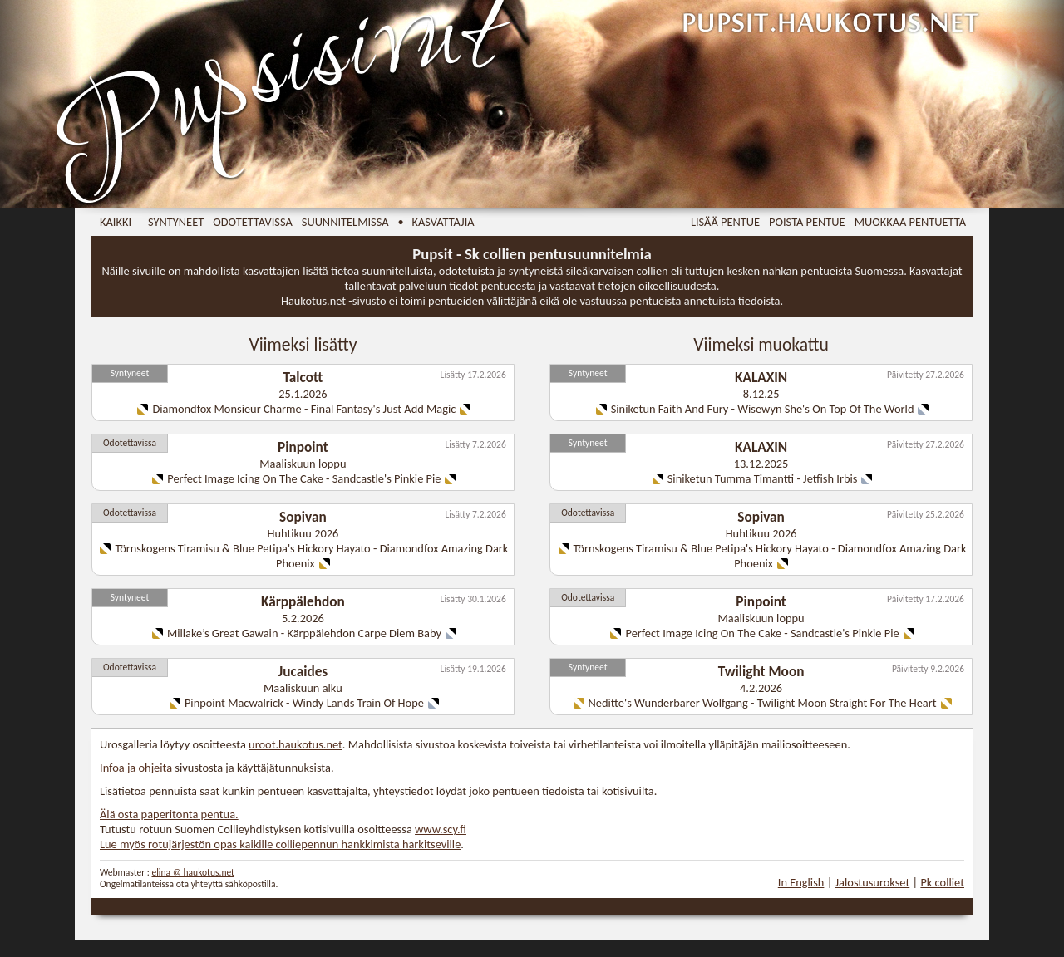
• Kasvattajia (436, 221)
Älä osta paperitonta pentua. (169, 814)
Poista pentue (807, 221)
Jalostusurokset (872, 882)
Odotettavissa (253, 221)
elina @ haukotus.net (192, 872)
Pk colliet (942, 882)
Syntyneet (176, 221)
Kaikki (115, 221)
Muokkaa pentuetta (910, 221)
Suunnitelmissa (345, 221)
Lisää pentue (725, 221)
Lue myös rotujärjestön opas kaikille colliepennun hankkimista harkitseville (280, 844)
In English (801, 882)
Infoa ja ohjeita (136, 767)
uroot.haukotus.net (295, 744)
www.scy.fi (440, 829)
